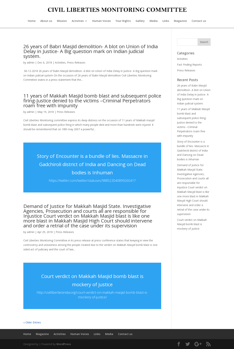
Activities (78, 21)
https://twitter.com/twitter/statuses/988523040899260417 (92, 180)
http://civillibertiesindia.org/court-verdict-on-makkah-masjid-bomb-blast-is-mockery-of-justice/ (92, 294)
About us (46, 21)
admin (30, 62)
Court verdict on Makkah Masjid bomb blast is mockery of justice (192, 224)
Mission (62, 21)
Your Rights (123, 21)
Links (165, 21)
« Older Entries (32, 322)
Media (154, 21)
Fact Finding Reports (189, 64)
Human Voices (101, 21)
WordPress (63, 344)
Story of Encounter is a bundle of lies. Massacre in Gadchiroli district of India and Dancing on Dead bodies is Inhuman (92, 164)
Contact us (199, 21)
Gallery (140, 21)
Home (31, 21)
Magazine (180, 21)
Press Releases (76, 62)
